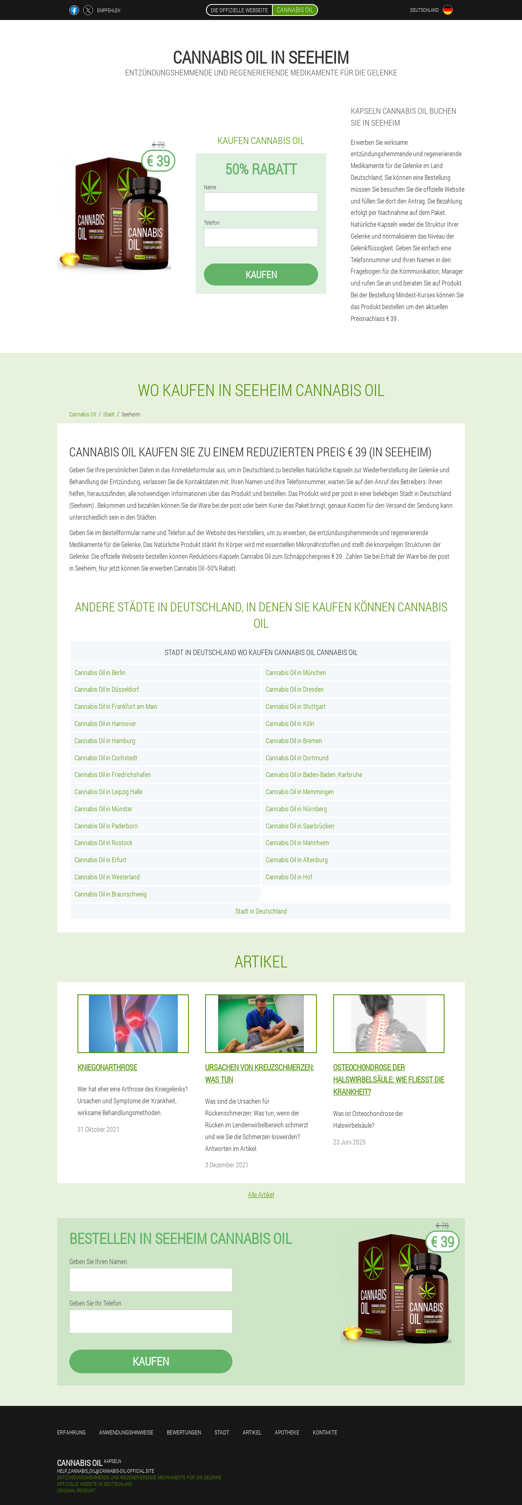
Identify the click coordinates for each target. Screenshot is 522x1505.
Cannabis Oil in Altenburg (297, 859)
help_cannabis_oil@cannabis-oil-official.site (105, 1470)
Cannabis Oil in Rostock (104, 842)
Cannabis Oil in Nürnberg (296, 808)
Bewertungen (184, 1432)
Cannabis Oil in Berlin (100, 672)
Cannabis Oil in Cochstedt (106, 757)
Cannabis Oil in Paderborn (106, 825)
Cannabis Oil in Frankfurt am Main (116, 706)
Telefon (212, 223)
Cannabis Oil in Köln (290, 723)
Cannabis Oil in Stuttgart (296, 706)
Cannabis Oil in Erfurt (100, 859)
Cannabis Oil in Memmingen (300, 791)
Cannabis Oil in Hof (289, 876)
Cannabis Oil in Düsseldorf (107, 689)
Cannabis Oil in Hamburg (105, 740)
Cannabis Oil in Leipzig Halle (108, 791)
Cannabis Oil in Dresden (295, 689)
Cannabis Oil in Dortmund (297, 757)
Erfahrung (71, 1432)
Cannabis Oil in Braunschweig (111, 894)
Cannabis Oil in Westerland (107, 876)
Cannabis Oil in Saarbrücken (300, 825)
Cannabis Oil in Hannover (105, 723)
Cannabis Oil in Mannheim (297, 842)
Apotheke (287, 1432)
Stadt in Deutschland (261, 911)
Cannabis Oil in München (296, 672)
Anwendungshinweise (126, 1432)
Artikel (252, 1432)
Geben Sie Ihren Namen (98, 1261)
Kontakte (325, 1432)
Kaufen (261, 274)
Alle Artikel (261, 1194)
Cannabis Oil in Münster (104, 808)
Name (210, 187)
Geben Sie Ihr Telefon (95, 1303)
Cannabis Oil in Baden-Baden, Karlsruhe (314, 774)
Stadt (222, 1432)
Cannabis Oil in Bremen (294, 740)
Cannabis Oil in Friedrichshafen (113, 774)
